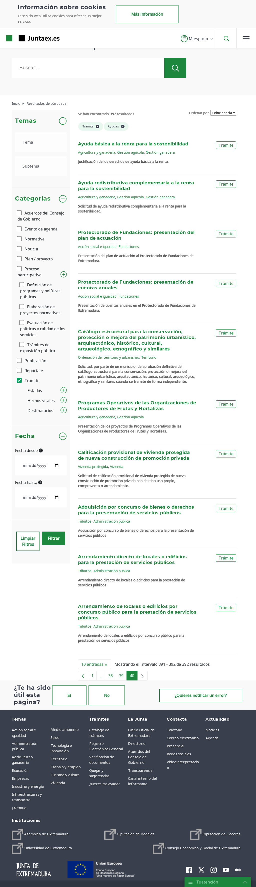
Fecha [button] (25, 436)
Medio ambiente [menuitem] (64, 729)
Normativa (31, 239)
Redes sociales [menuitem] (179, 753)
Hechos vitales (41, 400)
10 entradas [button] (96, 665)
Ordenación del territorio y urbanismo (108, 357)
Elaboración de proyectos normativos (40, 310)
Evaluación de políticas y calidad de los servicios (42, 328)
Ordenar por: (199, 113)
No (107, 695)
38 (112, 676)
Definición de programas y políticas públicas (40, 291)
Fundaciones (128, 246)
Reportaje (30, 370)
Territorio (148, 357)
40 (134, 676)
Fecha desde (29, 450)
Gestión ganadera (160, 152)
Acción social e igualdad (97, 246)
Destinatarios (40, 410)
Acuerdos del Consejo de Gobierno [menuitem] (139, 757)
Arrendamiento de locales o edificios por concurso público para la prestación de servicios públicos (137, 612)
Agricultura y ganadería (96, 152)
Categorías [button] (33, 199)
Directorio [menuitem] (137, 743)
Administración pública (112, 521)
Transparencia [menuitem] (140, 770)
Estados (35, 390)
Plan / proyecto (35, 259)
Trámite (29, 380)
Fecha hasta (28, 482)
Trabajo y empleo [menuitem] (65, 766)
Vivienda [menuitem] (57, 782)
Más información (147, 14)
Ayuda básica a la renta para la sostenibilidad (133, 144)
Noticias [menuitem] (212, 729)
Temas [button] (25, 121)
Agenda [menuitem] (212, 737)
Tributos (85, 521)
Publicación (32, 360)
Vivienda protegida (93, 466)
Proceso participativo (30, 272)
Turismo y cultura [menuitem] (65, 774)
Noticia (28, 249)
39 (123, 676)
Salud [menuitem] (54, 737)
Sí (69, 695)
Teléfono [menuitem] (174, 729)
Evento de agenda (38, 229)
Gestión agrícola (130, 152)
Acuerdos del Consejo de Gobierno (41, 216)
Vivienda (116, 466)
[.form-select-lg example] (41, 142)
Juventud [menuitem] (19, 807)
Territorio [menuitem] (59, 758)
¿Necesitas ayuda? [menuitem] (104, 783)
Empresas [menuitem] (20, 778)
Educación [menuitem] (20, 770)
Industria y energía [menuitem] (28, 786)
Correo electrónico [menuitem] (183, 737)
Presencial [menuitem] (175, 745)
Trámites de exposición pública (37, 347)
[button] (197, 38)
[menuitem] (40, 834)
